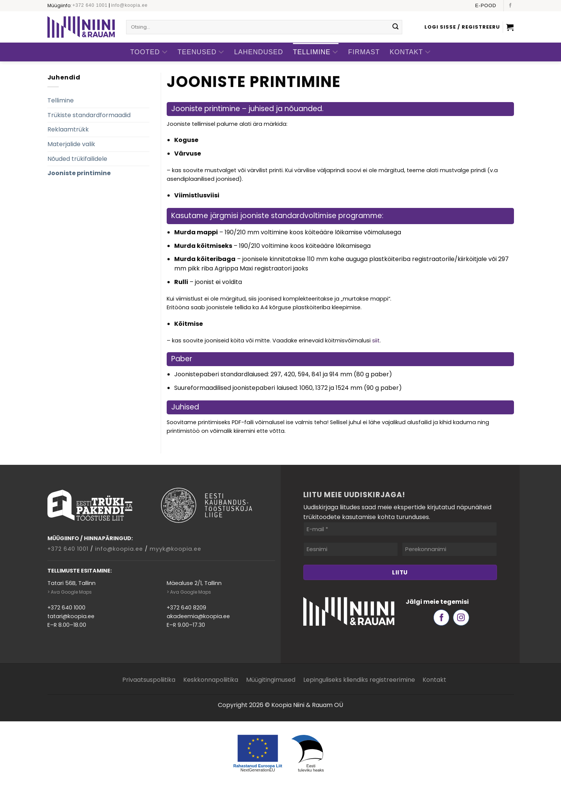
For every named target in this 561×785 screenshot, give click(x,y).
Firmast (364, 52)
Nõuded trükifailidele (77, 158)
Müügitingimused (270, 679)
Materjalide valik (71, 144)
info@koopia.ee (129, 5)
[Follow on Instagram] (461, 617)
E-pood (485, 5)
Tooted (149, 52)
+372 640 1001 (90, 5)
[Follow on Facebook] (510, 5)
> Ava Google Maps (69, 592)
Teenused (201, 52)
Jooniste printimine (79, 173)
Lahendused (258, 52)
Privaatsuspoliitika (148, 679)
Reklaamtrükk (68, 129)
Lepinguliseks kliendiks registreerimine (359, 679)
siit (376, 340)
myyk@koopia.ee (175, 549)
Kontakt (410, 52)
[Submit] (395, 27)
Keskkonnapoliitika (210, 679)
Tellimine (316, 52)
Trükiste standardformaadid (89, 115)
